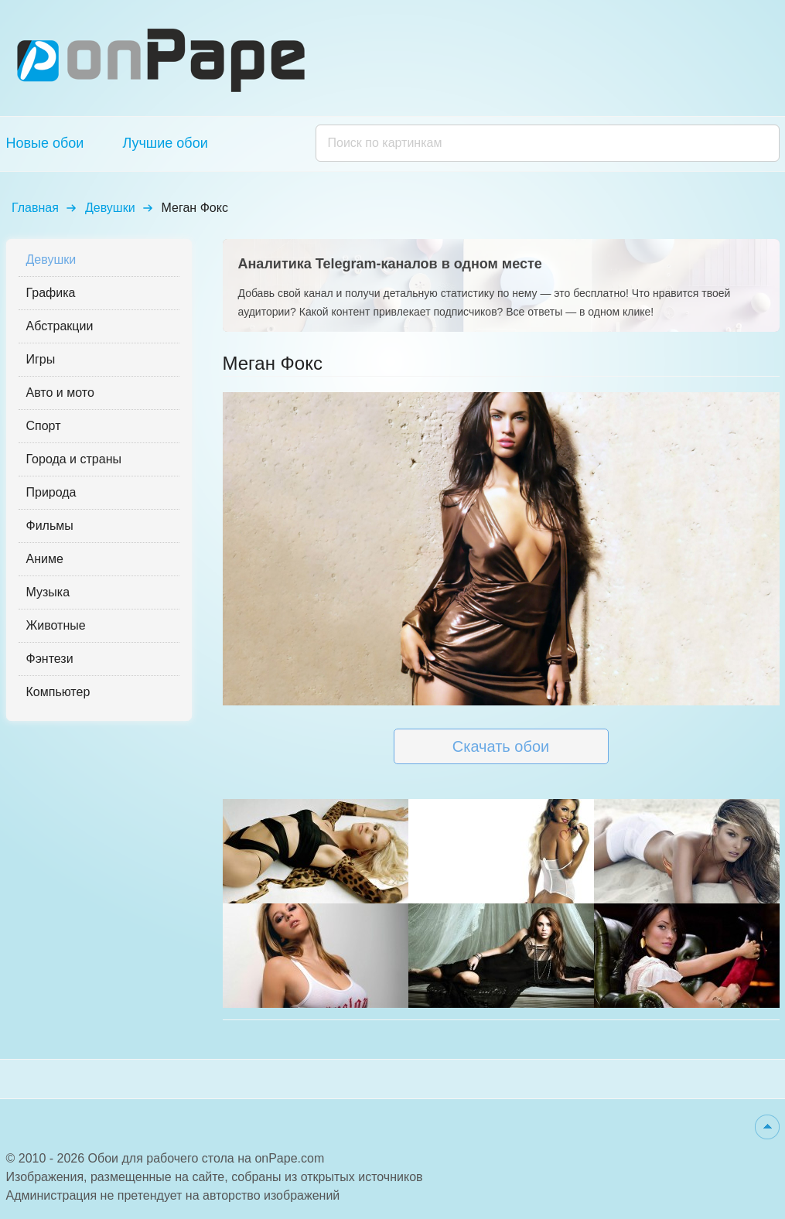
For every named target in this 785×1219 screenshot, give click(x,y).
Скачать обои (500, 746)
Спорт (43, 425)
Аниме (44, 558)
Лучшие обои (164, 143)
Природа (51, 492)
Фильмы (49, 525)
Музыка (48, 592)
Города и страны (73, 459)
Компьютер (58, 691)
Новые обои (45, 143)
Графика (51, 292)
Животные (56, 625)
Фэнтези (49, 658)
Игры (41, 359)
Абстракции (60, 326)
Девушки (110, 207)
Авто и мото (60, 392)
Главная (35, 207)
